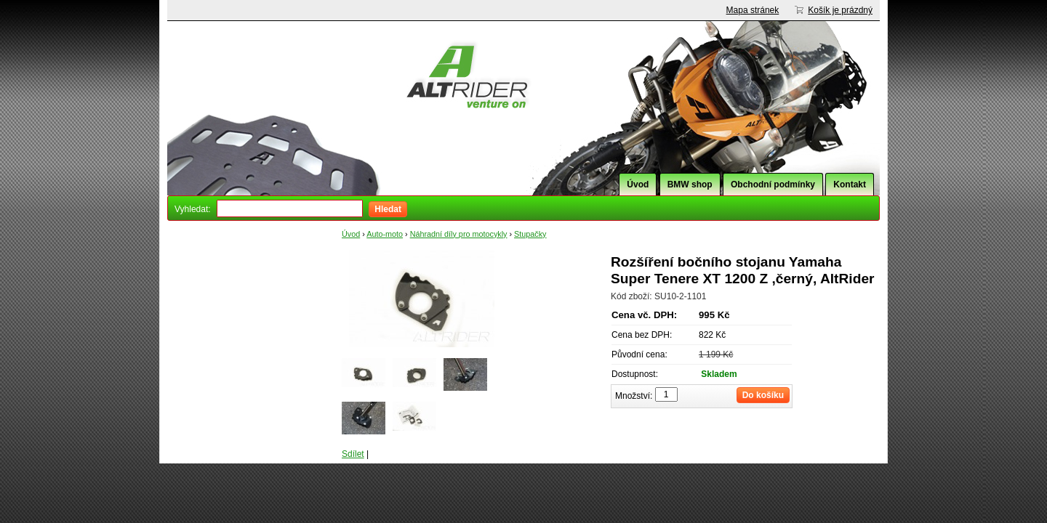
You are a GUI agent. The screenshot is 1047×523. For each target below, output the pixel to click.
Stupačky (530, 234)
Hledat (387, 209)
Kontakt (849, 184)
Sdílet (353, 454)
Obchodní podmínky (773, 184)
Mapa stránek (752, 10)
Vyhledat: (192, 209)
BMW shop (690, 184)
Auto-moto (384, 234)
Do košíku (763, 395)
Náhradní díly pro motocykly (459, 234)
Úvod (638, 184)
